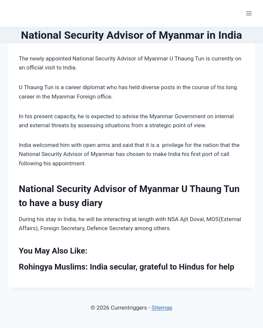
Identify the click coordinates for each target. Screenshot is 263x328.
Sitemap (162, 307)
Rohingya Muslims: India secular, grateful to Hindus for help (126, 267)
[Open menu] (249, 13)
